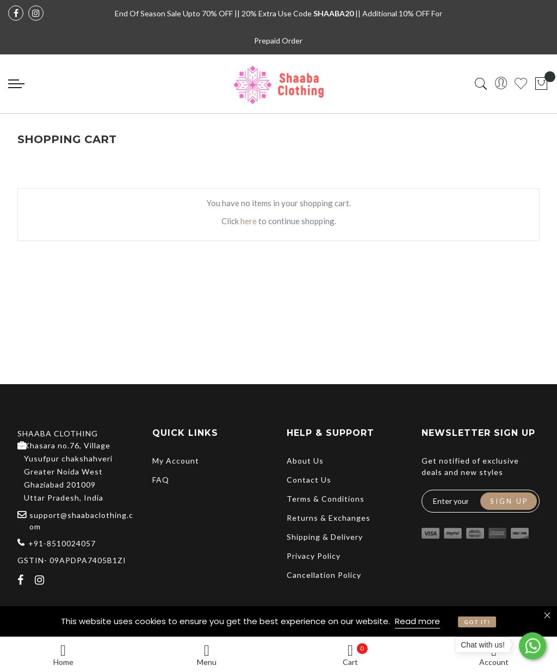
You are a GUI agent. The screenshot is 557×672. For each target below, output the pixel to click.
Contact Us (309, 479)
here (248, 221)
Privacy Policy (314, 555)
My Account (175, 460)
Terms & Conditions (325, 498)
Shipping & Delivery (325, 536)
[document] (278, 621)
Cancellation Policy (324, 574)
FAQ (160, 479)
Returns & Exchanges (328, 517)
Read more (417, 621)
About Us (305, 460)
